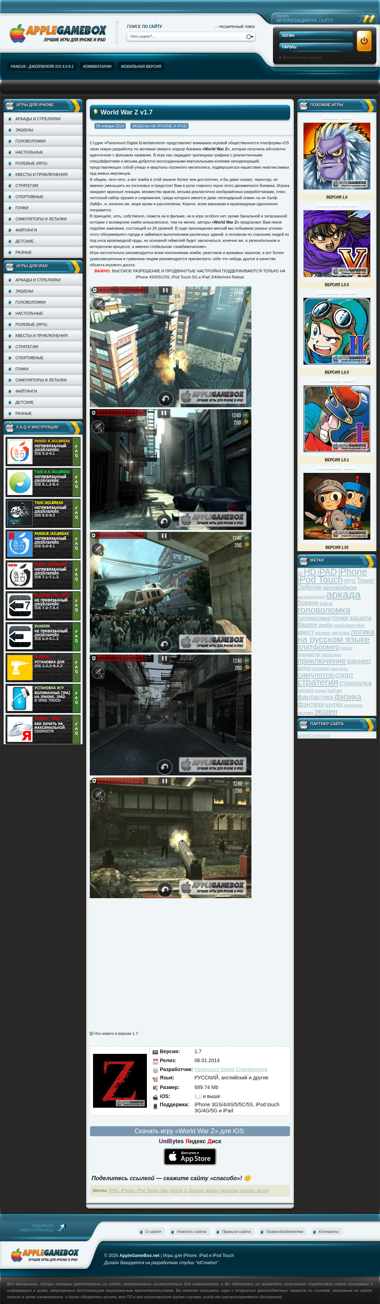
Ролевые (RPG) (31, 163)
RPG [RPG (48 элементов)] (350, 581)
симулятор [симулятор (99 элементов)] (315, 675)
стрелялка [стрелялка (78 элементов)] (355, 683)
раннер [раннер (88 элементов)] (359, 661)
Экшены (24, 130)
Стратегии (26, 185)
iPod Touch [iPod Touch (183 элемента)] (320, 579)
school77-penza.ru (313, 735)
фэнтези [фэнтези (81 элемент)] (310, 704)
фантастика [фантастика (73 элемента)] (315, 697)
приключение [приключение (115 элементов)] (321, 660)
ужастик (229, 1190)
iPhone (127, 1190)
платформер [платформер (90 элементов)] (318, 647)
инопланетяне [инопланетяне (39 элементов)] (349, 625)
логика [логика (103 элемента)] (362, 632)
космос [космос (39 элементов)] (322, 632)
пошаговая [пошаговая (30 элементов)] (331, 654)
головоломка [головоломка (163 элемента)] (323, 610)
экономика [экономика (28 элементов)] (353, 705)
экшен (263, 1190)
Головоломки (30, 141)
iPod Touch (147, 1190)
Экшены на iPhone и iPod (159, 126)
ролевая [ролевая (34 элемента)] (320, 668)
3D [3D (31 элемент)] (300, 573)
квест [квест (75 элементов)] (305, 632)
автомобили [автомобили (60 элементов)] (340, 587)
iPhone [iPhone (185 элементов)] (352, 572)
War (164, 1190)
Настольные (29, 152)
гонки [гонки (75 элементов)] (340, 617)
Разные (23, 252)
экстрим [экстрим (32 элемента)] (305, 712)
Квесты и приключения (41, 174)
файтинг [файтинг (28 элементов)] (334, 690)
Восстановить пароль (302, 57)
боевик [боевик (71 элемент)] (307, 602)
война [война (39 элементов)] (326, 603)
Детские (24, 241)
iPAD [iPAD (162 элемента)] (327, 572)
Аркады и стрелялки (38, 119)
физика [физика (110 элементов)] (348, 696)
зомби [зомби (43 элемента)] (325, 625)
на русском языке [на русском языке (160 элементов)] (333, 639)
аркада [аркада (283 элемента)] (343, 594)
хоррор (247, 1190)
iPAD (114, 1190)
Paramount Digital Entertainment (231, 1069)
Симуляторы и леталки (41, 219)
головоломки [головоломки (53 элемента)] (314, 618)
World (176, 1190)
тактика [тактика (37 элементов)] (305, 690)
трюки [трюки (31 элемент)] (320, 690)
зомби (211, 1190)
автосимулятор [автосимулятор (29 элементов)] (311, 597)
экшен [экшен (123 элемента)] (325, 711)
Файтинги (26, 230)
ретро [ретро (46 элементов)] (304, 668)
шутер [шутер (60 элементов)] (333, 704)
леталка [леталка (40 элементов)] (340, 632)
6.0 (198, 1096)
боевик (196, 1190)
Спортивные (29, 196)
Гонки (21, 208)
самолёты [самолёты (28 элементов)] (339, 668)
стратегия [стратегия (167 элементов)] (317, 682)
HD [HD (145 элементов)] (310, 572)
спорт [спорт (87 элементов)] (344, 675)
